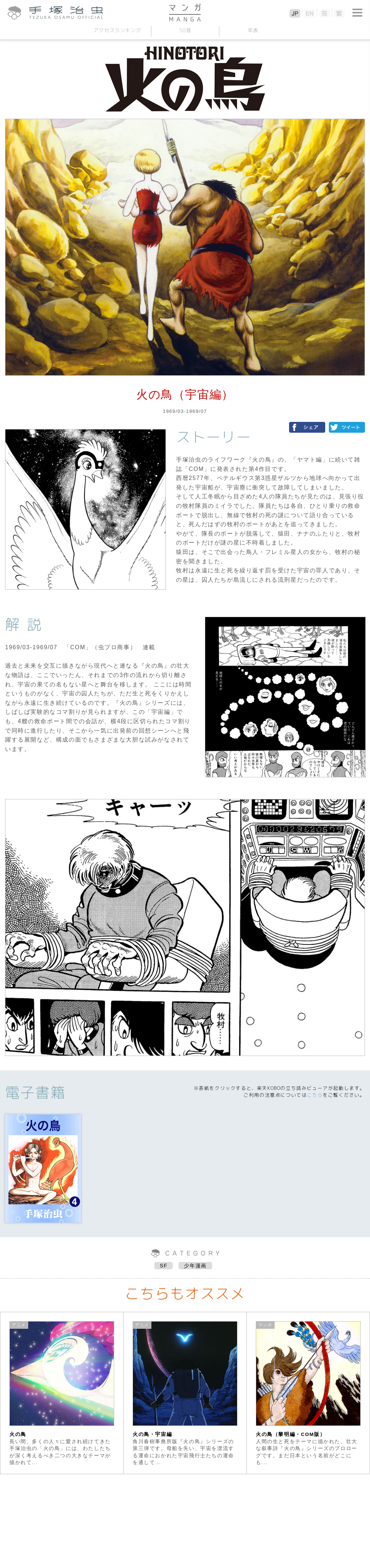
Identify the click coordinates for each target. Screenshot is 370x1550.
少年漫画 (195, 1266)
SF (163, 1266)
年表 (253, 30)
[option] (62, 1393)
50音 (185, 30)
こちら (315, 1095)
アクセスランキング (117, 30)
